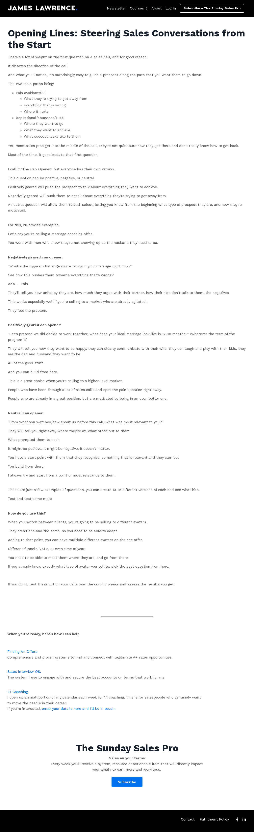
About (156, 8)
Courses (138, 8)
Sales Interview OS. (24, 673)
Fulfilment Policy (214, 822)
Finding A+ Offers (23, 652)
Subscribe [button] (127, 785)
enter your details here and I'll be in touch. (79, 710)
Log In (170, 8)
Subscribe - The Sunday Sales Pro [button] (212, 8)
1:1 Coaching (18, 693)
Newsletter (115, 8)
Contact (188, 822)
